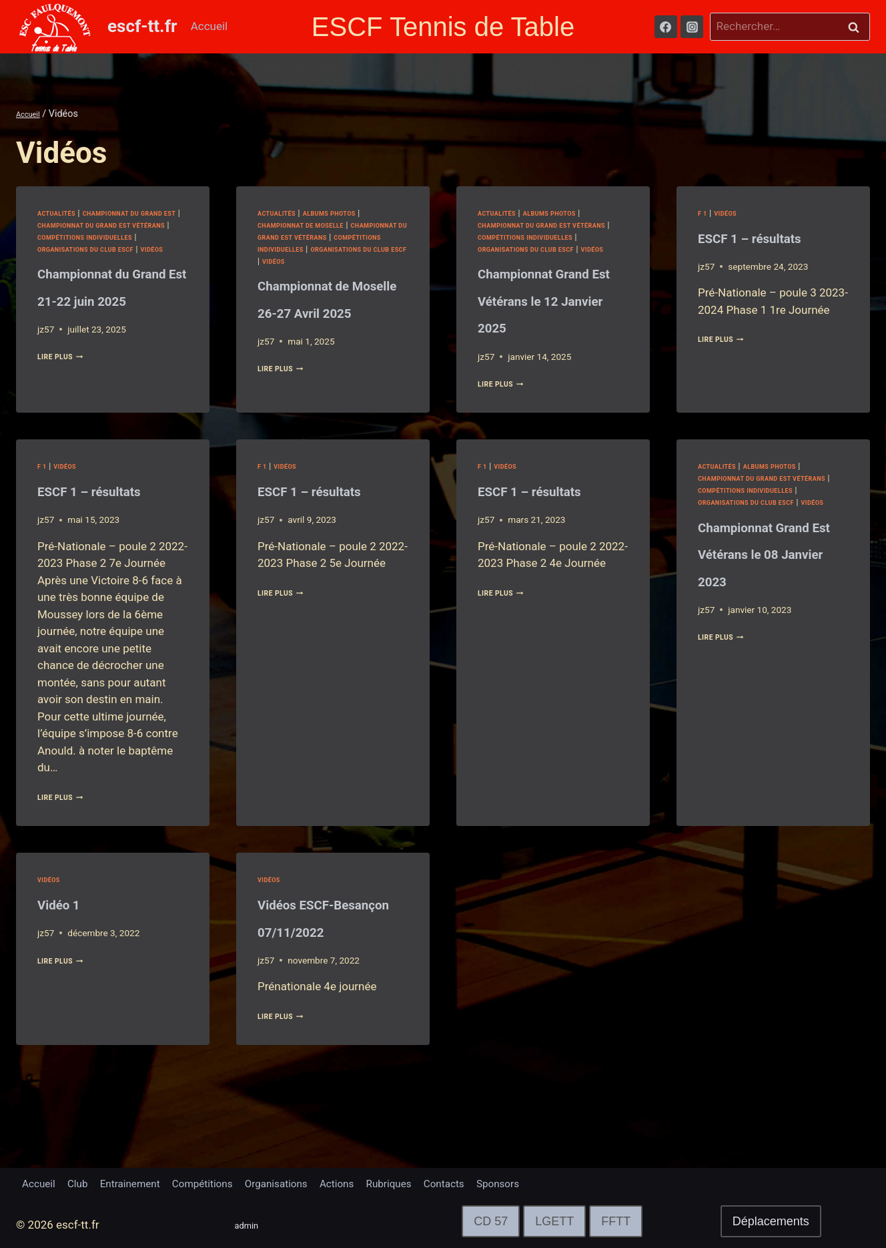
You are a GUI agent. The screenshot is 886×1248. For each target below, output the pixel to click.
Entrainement (143, 1182)
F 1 (704, 213)
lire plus (67, 407)
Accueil (209, 26)
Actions (375, 1182)
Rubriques (433, 1182)
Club (84, 1182)
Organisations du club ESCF (101, 261)
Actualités (62, 213)
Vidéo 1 (68, 942)
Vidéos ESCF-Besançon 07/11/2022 (313, 969)
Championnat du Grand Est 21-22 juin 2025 (103, 323)
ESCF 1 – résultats (772, 237)
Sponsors (555, 1182)
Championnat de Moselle (315, 225)
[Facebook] (665, 26)
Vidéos (52, 272)
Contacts (495, 1182)
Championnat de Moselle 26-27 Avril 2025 (324, 323)
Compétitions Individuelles (100, 249)
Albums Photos (350, 213)
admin (250, 1224)
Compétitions (224, 1182)
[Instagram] (692, 26)
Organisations (307, 1182)
